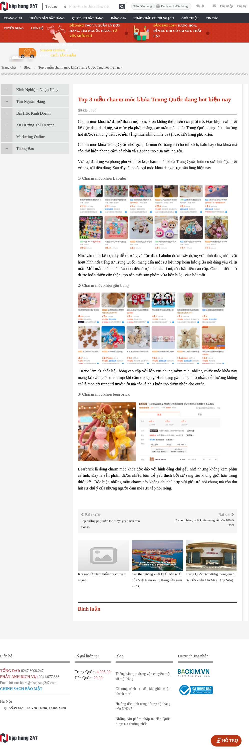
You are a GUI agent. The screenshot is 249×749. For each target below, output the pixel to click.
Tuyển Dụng (14, 28)
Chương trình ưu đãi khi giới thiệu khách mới (143, 691)
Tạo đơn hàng (142, 6)
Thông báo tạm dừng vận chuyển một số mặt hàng (143, 676)
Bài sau (226, 515)
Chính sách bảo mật (21, 689)
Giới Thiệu (189, 18)
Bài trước (91, 515)
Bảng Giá (118, 18)
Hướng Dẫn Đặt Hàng (46, 18)
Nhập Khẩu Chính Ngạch (154, 18)
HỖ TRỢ (230, 740)
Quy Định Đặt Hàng (87, 18)
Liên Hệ (37, 28)
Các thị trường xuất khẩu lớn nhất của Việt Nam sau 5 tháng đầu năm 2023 (157, 580)
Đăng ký (241, 6)
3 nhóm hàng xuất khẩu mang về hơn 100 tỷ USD (205, 522)
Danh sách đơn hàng (174, 6)
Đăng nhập (226, 6)
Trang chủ (13, 18)
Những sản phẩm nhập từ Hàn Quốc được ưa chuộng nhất (143, 721)
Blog (27, 67)
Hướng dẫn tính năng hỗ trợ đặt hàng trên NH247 (143, 706)
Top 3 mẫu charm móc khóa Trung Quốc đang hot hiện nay (80, 67)
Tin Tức (212, 18)
